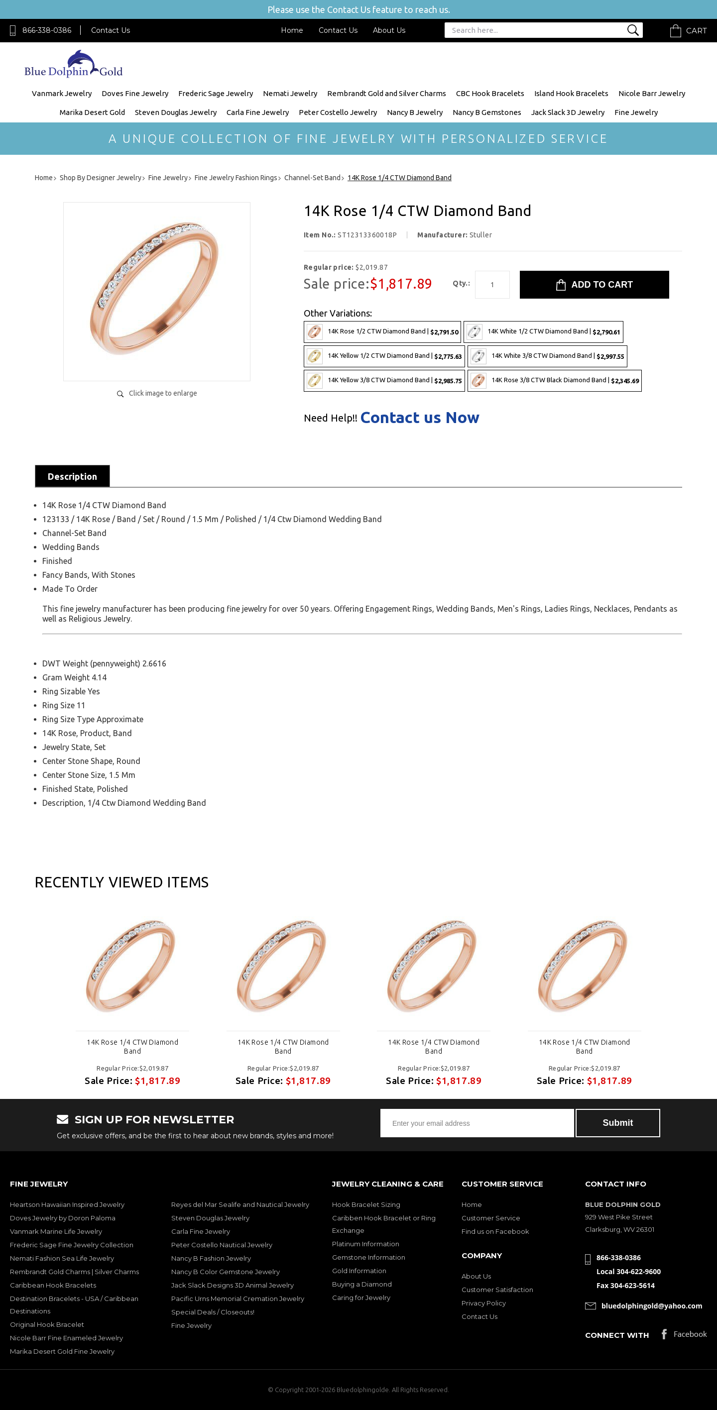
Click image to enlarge (163, 393)
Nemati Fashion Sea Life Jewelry (62, 1258)
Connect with (617, 1335)
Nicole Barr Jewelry (651, 93)
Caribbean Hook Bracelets (53, 1285)
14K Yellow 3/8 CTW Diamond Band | (384, 381)
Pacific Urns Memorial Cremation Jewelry (237, 1298)
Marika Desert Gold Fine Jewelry (62, 1351)
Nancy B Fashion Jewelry (211, 1258)
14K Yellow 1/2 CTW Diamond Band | (384, 356)
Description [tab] (72, 476)
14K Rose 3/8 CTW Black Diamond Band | (555, 381)
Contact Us (110, 30)
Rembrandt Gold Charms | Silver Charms (74, 1272)
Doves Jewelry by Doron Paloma (63, 1218)
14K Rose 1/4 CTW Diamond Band (132, 1046)
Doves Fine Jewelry (135, 93)
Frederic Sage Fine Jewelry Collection (71, 1245)
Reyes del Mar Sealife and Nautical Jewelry (240, 1204)
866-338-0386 (46, 30)
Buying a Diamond (362, 1284)
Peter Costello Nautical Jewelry (221, 1245)
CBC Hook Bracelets (490, 93)
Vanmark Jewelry (62, 93)
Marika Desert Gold (92, 112)
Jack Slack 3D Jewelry (567, 112)
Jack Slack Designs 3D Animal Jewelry (232, 1285)
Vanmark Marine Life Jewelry (56, 1231)
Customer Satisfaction (497, 1290)
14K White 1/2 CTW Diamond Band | (543, 332)
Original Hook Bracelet (47, 1324)
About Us (389, 30)
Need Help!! (331, 418)
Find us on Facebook (495, 1231)
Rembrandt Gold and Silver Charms (386, 93)
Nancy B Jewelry (415, 112)
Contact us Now (419, 417)
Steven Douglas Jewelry (176, 112)
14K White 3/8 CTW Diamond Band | (547, 356)
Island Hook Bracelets (571, 93)
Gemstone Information (368, 1257)
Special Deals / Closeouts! (212, 1312)
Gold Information (359, 1271)
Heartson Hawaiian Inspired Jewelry (67, 1204)
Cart (696, 30)
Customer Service (491, 1218)
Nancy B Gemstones (487, 112)
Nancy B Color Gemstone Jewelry (225, 1272)
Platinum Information (365, 1244)
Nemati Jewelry (290, 93)
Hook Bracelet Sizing (366, 1204)
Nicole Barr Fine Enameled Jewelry (66, 1338)
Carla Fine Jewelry (258, 112)
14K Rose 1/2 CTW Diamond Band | (382, 332)
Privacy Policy (484, 1303)
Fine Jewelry (636, 112)
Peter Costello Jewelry (338, 112)
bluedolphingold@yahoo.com (652, 1305)
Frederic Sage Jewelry (215, 93)
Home (292, 30)
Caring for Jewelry (361, 1298)
